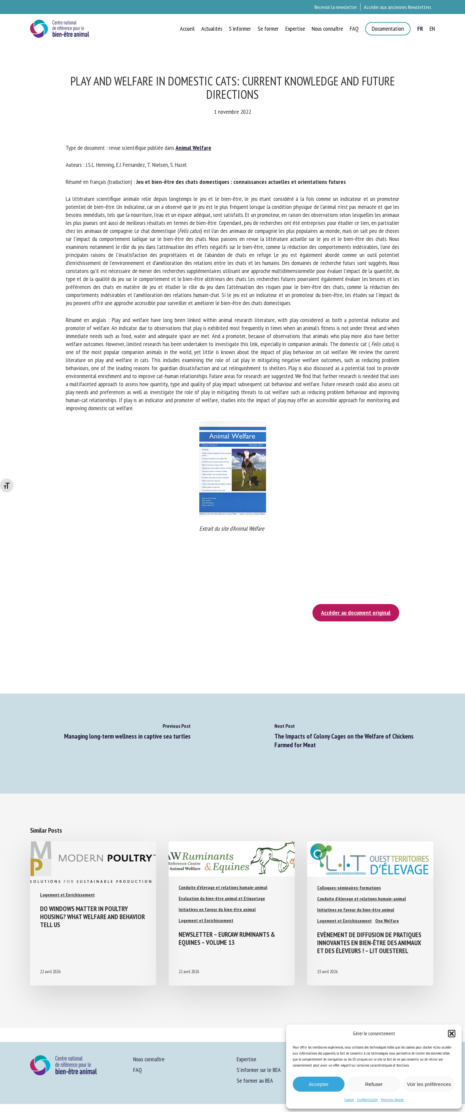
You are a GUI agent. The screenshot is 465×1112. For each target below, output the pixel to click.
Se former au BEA (255, 1080)
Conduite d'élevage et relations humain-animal (223, 887)
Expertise (246, 1059)
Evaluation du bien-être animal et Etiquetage (222, 898)
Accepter (318, 1084)
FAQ (137, 1070)
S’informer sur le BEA (259, 1070)
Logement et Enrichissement (67, 895)
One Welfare (387, 921)
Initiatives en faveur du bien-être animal (217, 909)
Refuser (374, 1084)
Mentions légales (392, 1099)
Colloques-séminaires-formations (349, 888)
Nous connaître (149, 1059)
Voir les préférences (429, 1084)
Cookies (349, 1099)
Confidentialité (367, 1099)
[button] (451, 1033)
